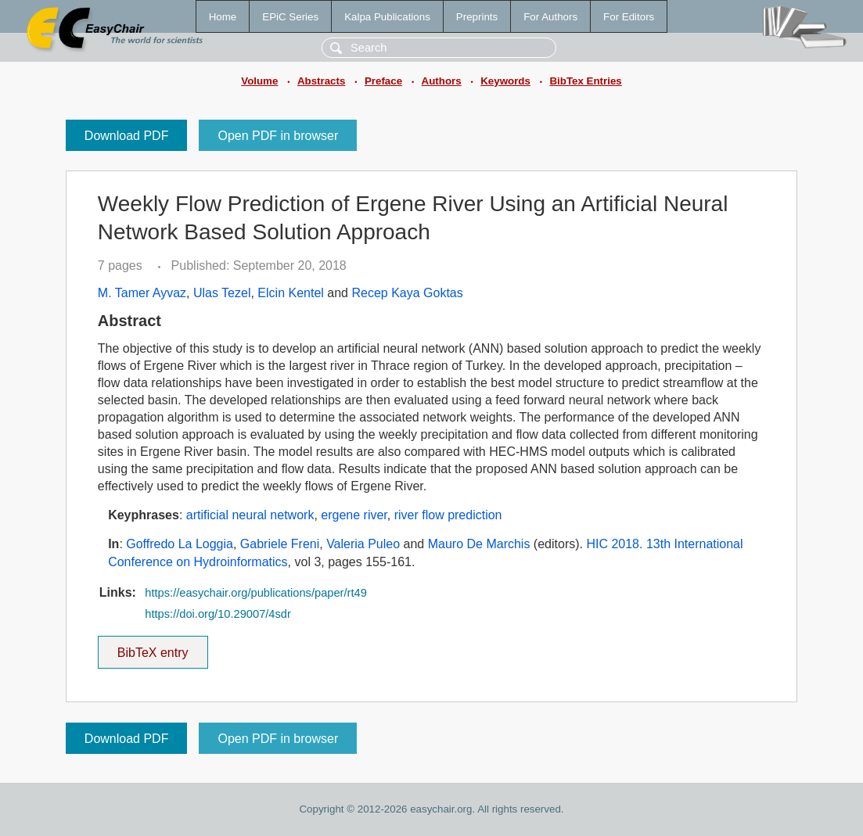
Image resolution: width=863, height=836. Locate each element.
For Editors (628, 17)
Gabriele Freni (279, 544)
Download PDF (127, 135)
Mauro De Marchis (479, 544)
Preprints (477, 17)
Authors (442, 81)
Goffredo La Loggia (179, 544)
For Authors (550, 17)
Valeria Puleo (363, 544)
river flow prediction (448, 515)
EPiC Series (290, 17)
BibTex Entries (585, 81)
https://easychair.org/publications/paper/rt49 (256, 593)
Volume (259, 81)
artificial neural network (250, 515)
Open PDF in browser (278, 135)
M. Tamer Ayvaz (142, 293)
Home (223, 17)
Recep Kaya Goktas (406, 293)
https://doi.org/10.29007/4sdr (218, 614)
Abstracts (321, 81)
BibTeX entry (152, 647)
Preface (383, 81)
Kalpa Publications (387, 17)
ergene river (354, 515)
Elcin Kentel (290, 293)
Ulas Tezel (222, 293)
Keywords (505, 81)
